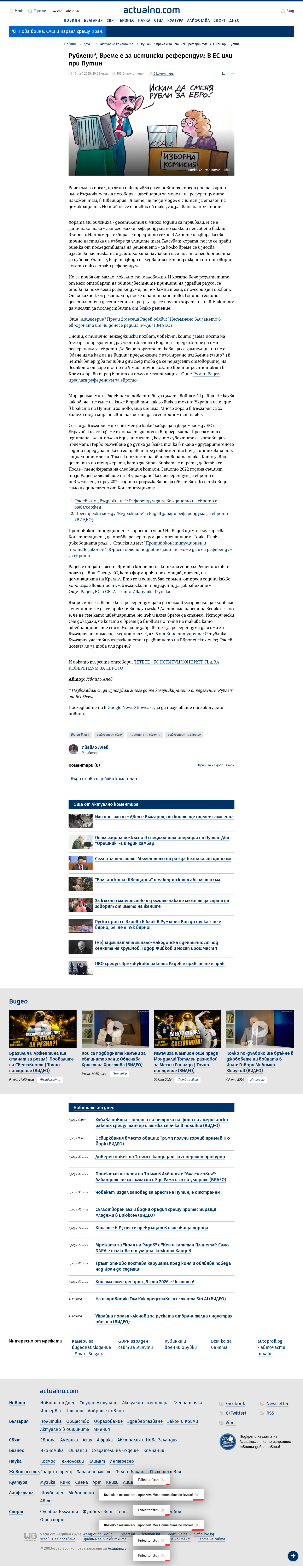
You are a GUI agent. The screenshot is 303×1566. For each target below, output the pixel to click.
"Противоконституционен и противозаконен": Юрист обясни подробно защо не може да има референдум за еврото (151, 549)
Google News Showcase (130, 707)
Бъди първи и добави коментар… (106, 779)
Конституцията (184, 634)
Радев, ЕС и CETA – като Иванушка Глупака (125, 592)
